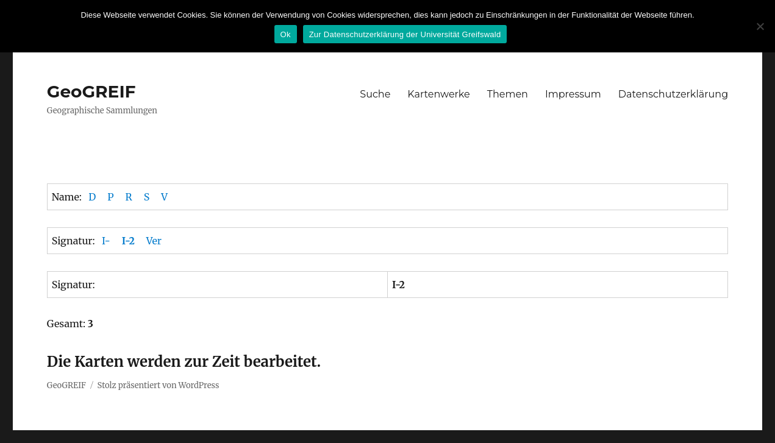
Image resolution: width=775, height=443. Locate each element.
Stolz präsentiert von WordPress (159, 385)
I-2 (128, 241)
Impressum (573, 94)
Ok (285, 34)
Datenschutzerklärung (673, 94)
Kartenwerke (438, 94)
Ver (154, 241)
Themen (507, 94)
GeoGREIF (91, 91)
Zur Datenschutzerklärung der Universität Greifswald (405, 34)
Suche (375, 94)
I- (106, 241)
